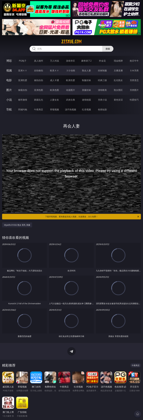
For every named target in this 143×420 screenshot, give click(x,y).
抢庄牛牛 (134, 60)
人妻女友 (54, 99)
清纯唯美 (102, 90)
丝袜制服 (102, 70)
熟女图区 (118, 90)
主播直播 (118, 70)
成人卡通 (54, 80)
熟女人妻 (86, 70)
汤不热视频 (70, 109)
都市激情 (22, 99)
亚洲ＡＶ (22, 70)
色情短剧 (102, 109)
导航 (9, 109)
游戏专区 (70, 60)
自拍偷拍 (38, 70)
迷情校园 (86, 99)
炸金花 (102, 60)
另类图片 (134, 90)
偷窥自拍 (22, 90)
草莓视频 (54, 109)
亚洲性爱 (22, 80)
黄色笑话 (118, 99)
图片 (9, 90)
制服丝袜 (86, 80)
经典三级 (102, 80)
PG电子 (22, 60)
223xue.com (71, 41)
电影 (9, 80)
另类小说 (102, 99)
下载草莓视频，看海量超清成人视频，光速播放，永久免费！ (92, 216)
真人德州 (38, 60)
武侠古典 (70, 99)
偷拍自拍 (38, 80)
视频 (9, 70)
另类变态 (134, 80)
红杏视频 (86, 109)
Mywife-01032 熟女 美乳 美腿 (17, 225)
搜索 (108, 48)
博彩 (9, 61)
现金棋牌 (118, 60)
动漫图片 (70, 90)
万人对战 (54, 60)
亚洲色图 (38, 90)
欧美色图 (54, 90)
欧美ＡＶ (54, 70)
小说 (9, 100)
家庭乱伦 (38, 99)
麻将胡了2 (86, 60)
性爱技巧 (134, 99)
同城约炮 (22, 109)
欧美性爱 (70, 80)
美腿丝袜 (86, 90)
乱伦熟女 (118, 80)
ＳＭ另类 (134, 70)
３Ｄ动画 (70, 70)
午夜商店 (38, 109)
